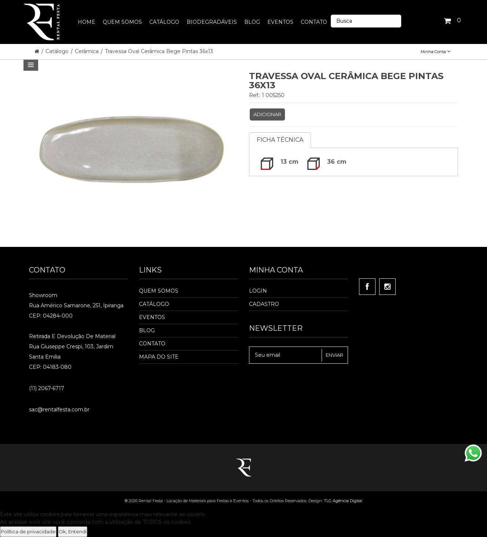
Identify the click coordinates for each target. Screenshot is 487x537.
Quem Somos (158, 291)
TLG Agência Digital (343, 500)
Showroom (43, 295)
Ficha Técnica (280, 139)
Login (258, 291)
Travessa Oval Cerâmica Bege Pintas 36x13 (159, 51)
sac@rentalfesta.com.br (59, 409)
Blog (147, 330)
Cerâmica (87, 51)
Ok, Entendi (73, 531)
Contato (152, 343)
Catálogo (57, 51)
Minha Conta (435, 51)
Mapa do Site (159, 356)
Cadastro (264, 304)
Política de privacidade (28, 531)
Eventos (152, 317)
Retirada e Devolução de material (72, 336)
